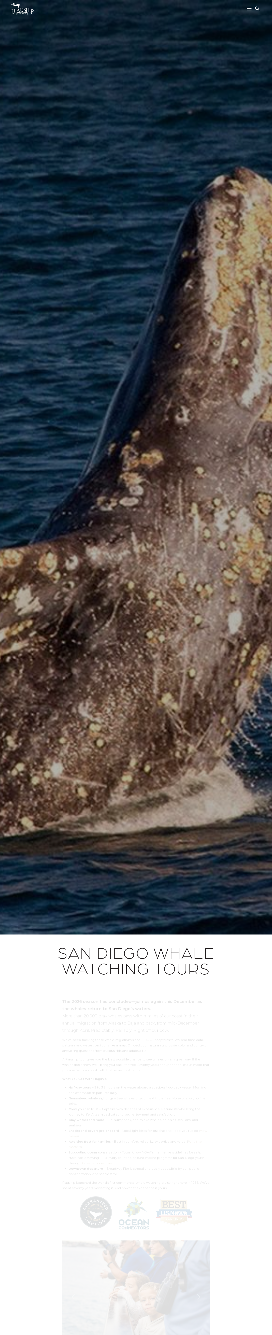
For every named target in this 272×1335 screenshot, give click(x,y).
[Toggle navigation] (249, 8)
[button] (257, 8)
